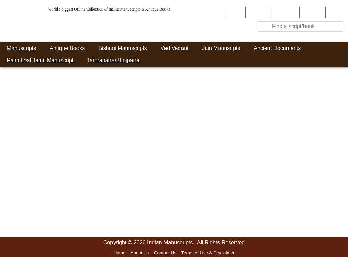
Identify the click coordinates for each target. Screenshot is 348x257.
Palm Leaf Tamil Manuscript (40, 60)
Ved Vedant (175, 48)
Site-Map (311, 12)
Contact (336, 12)
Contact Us (165, 252)
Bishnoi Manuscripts (122, 48)
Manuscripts (21, 48)
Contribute (285, 12)
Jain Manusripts (221, 48)
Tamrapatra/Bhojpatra (113, 60)
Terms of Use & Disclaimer (207, 252)
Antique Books (67, 48)
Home (235, 12)
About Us (257, 12)
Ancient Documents (277, 48)
